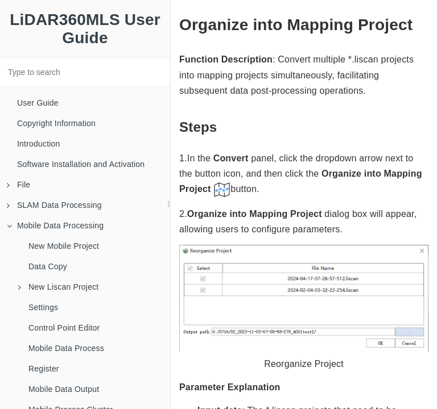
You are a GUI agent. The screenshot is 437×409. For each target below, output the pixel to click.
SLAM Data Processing (54, 205)
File (18, 184)
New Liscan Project (58, 286)
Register (43, 368)
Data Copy (47, 266)
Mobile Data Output (63, 389)
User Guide (38, 102)
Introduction (38, 143)
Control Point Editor (64, 327)
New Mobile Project (63, 246)
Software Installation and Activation (81, 164)
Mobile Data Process (66, 348)
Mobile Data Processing (55, 225)
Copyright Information (56, 123)
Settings (43, 307)
